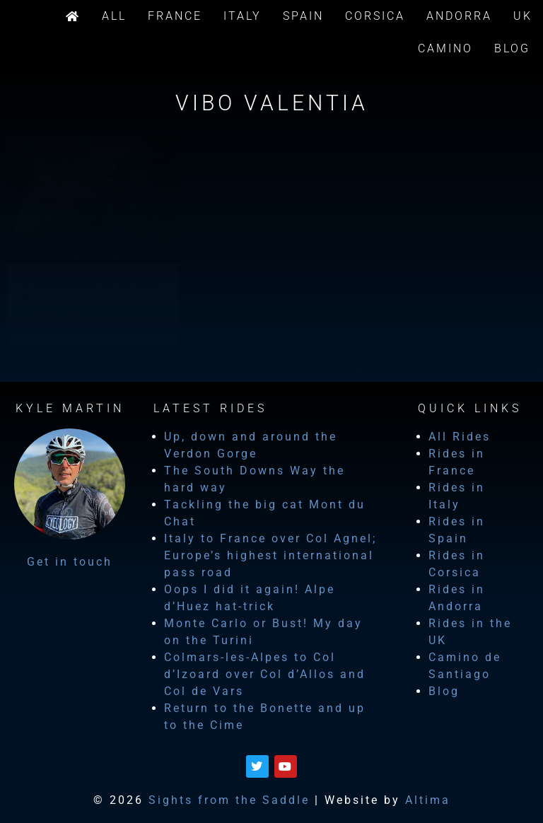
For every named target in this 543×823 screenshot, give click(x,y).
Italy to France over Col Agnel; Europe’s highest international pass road (270, 555)
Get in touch (69, 561)
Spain (303, 16)
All (114, 16)
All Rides (459, 436)
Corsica (375, 16)
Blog (512, 48)
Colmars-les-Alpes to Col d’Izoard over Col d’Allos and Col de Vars (265, 674)
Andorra (459, 16)
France (175, 16)
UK (522, 16)
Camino (445, 48)
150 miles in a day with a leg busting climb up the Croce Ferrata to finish (93, 305)
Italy (242, 16)
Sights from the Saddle (229, 800)
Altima (427, 800)
